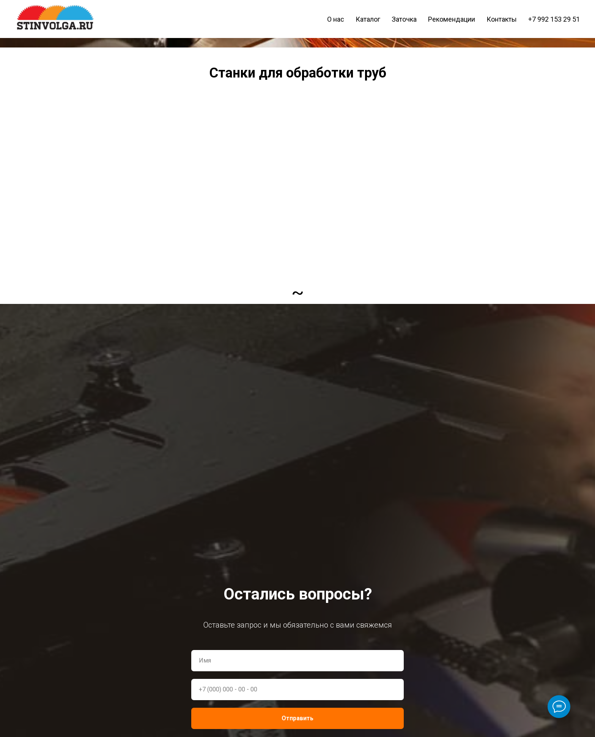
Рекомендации (451, 19)
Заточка (404, 19)
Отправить (297, 718)
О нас (335, 19)
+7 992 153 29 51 (554, 19)
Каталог (368, 19)
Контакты (501, 19)
